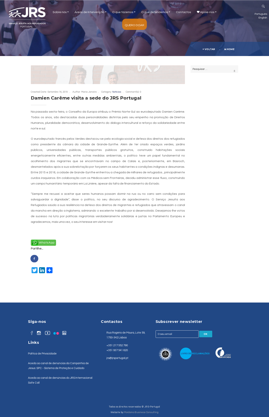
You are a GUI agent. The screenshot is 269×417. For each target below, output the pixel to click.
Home (229, 49)
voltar (209, 49)
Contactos (183, 12)
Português (261, 14)
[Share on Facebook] (34, 258)
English (263, 17)
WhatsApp (47, 242)
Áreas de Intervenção (90, 12)
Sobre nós (61, 12)
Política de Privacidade (42, 353)
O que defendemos (155, 12)
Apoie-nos (207, 12)
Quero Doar (134, 25)
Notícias (116, 92)
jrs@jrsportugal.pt (117, 358)
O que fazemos (123, 12)
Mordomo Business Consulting (141, 412)
